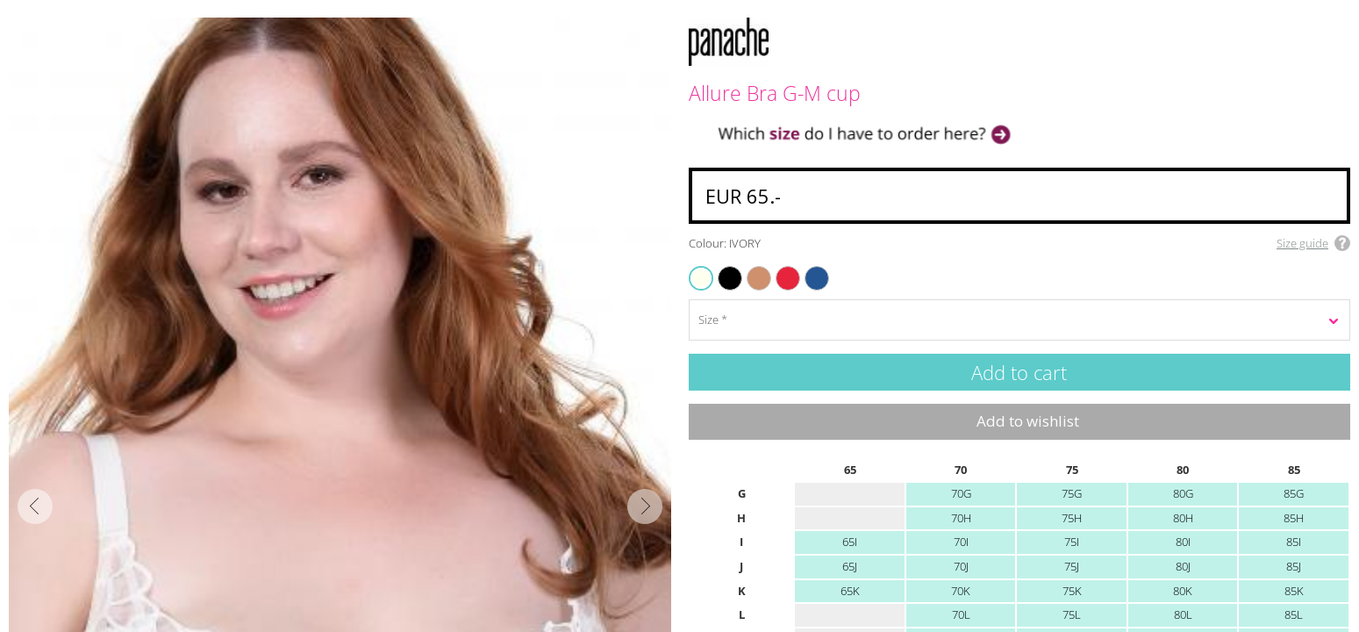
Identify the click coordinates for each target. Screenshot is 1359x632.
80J (1183, 566)
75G (1072, 493)
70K (960, 591)
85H (1294, 518)
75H (1072, 518)
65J (849, 566)
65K (850, 591)
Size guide (1302, 243)
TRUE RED (779, 267)
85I (1293, 541)
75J (1071, 566)
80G (1183, 493)
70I (961, 541)
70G (961, 493)
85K (1294, 591)
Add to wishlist (1027, 421)
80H (1183, 518)
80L (1183, 614)
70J (961, 566)
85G (1294, 493)
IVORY (702, 277)
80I (1183, 541)
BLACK (721, 267)
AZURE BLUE (809, 267)
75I (1071, 541)
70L (961, 614)
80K (1182, 591)
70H (961, 518)
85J (1293, 566)
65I (849, 541)
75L (1071, 614)
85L (1293, 614)
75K (1072, 591)
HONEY (749, 267)
